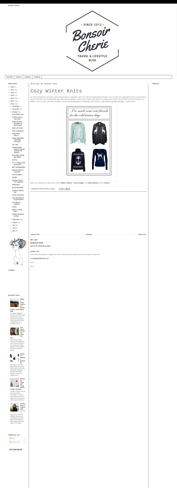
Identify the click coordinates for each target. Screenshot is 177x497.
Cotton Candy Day (18, 195)
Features (18, 77)
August (14, 222)
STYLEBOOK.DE (15, 450)
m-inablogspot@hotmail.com (39, 258)
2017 (12, 90)
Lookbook (28, 77)
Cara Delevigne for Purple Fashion (18, 198)
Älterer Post (142, 234)
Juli (13, 225)
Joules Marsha (93, 183)
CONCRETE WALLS (16, 134)
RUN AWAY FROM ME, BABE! (18, 156)
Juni (13, 228)
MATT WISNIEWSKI (18, 167)
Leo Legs (15, 144)
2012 (12, 104)
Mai (13, 231)
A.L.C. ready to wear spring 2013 (18, 163)
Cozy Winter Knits (17, 114)
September (16, 219)
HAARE (14, 177)
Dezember (16, 106)
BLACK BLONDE (17, 187)
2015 (12, 95)
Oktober (15, 112)
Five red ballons (17, 174)
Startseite (89, 234)
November (16, 109)
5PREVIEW (16, 185)
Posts (12, 438)
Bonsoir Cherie (38, 243)
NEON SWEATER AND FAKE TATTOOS (18, 140)
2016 (12, 92)
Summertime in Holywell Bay (22, 406)
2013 (12, 101)
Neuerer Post (35, 234)
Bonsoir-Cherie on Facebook (18, 171)
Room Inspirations (18, 131)
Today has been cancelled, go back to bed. (17, 123)
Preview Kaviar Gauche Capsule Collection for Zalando (18, 150)
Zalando (107, 183)
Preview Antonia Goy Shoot (17, 118)
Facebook (37, 77)
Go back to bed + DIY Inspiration (17, 181)
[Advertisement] (88, 214)
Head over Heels (17, 128)
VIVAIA (14, 207)
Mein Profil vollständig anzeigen (40, 246)
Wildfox (63, 183)
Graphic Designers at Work (18, 215)
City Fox (14, 160)
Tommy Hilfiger (78, 183)
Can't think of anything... (16, 203)
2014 (12, 98)
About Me (9, 77)
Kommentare (15, 442)
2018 (12, 87)
